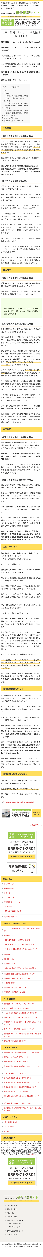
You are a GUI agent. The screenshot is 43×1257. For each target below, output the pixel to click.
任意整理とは (9, 954)
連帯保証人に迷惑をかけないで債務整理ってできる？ (21, 1097)
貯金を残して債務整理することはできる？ (19, 1029)
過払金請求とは (9, 963)
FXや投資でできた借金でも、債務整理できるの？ (22, 1017)
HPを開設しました (10, 1122)
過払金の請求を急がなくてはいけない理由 (20, 968)
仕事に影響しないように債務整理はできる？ (20, 1087)
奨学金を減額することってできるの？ (17, 1078)
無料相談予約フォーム (12, 916)
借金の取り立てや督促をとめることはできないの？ (22, 1052)
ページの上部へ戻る (34, 824)
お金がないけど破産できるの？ (15, 1041)
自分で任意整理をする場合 (15, 98)
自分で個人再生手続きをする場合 (17, 105)
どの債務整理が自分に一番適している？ (18, 1103)
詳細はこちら (33, 1155)
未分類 (6, 1131)
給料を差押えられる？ (12, 118)
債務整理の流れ (9, 983)
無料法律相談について (13, 911)
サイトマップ (12, 1234)
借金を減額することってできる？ (16, 1061)
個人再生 (7, 101)
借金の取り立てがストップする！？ (17, 987)
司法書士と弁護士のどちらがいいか (17, 978)
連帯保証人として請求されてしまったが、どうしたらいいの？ (22, 1109)
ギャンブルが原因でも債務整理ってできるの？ (21, 1013)
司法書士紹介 (9, 888)
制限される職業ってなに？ (13, 121)
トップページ (9, 884)
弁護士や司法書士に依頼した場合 (17, 96)
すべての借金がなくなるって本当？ (16, 1008)
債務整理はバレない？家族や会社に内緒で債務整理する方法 (22, 1034)
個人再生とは (9, 959)
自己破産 (7, 108)
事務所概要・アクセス (12, 902)
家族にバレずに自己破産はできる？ (17, 1057)
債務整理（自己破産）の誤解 (14, 992)
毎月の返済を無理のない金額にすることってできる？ (21, 1067)
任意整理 (7, 93)
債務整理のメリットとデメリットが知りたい (20, 1004)
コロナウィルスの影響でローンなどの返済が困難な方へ (22, 929)
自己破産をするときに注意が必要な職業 (19, 944)
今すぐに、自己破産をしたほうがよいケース (21, 949)
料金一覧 (7, 893)
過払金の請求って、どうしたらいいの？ (18, 1091)
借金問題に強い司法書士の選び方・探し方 (19, 974)
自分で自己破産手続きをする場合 (17, 113)
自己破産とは (9, 935)
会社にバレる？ (9, 115)
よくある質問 (9, 897)
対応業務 (8, 906)
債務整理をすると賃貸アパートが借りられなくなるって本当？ (22, 1023)
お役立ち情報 (9, 1126)
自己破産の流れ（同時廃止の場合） (18, 940)
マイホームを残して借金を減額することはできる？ (22, 1082)
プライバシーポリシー (15, 1227)
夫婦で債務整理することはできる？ (17, 1073)
